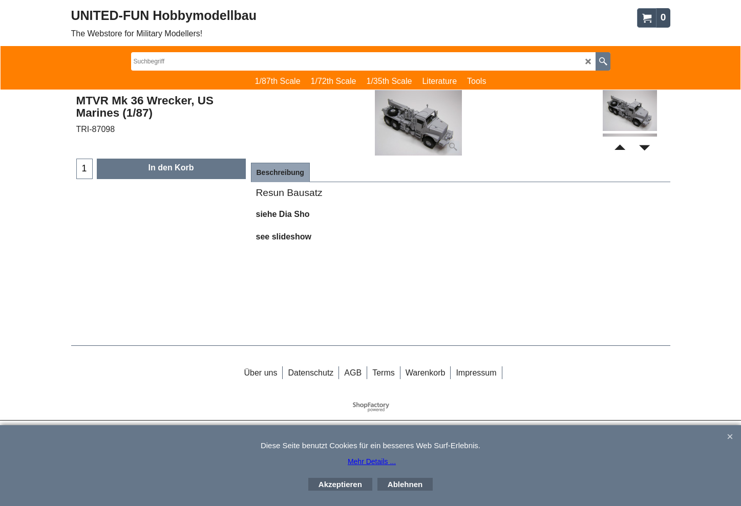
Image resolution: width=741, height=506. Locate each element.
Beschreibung (280, 172)
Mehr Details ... (372, 461)
